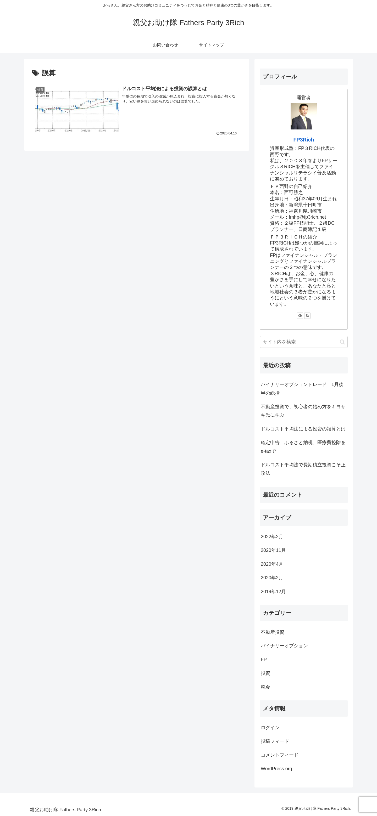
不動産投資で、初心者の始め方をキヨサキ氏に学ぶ (303, 411)
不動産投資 (272, 632)
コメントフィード (279, 755)
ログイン (270, 727)
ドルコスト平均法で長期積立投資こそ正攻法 (303, 469)
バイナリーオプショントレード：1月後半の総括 (302, 388)
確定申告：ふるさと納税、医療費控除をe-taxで (303, 447)
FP (264, 659)
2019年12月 (273, 591)
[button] (342, 342)
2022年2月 (272, 536)
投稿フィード (275, 741)
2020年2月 (272, 577)
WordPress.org (276, 768)
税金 (265, 687)
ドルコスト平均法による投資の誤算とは (303, 429)
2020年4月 (272, 564)
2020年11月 (273, 550)
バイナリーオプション (284, 645)
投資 (265, 673)
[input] (304, 342)
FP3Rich (303, 140)
